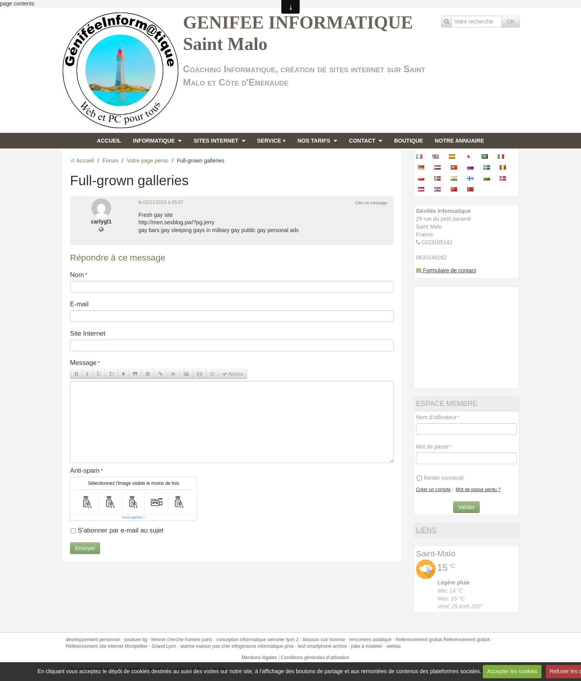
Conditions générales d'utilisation (315, 657)
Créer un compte (433, 489)
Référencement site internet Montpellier (106, 646)
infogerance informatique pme (262, 646)
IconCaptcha (132, 517)
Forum (110, 160)
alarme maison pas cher (205, 646)
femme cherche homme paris (181, 639)
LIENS (426, 530)
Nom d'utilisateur (436, 417)
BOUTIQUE (408, 141)
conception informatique (241, 639)
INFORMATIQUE (154, 141)
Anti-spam (85, 470)
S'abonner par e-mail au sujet (117, 530)
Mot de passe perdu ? (478, 489)
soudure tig (135, 639)
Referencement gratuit (419, 639)
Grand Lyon (164, 646)
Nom (77, 275)
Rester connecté (440, 478)
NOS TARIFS (314, 141)
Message (83, 362)
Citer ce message (371, 202)
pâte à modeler (366, 646)
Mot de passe (432, 446)
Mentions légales (259, 657)
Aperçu (232, 374)
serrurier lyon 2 (283, 639)
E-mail (79, 304)
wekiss (394, 646)
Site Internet (88, 333)
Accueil (85, 160)
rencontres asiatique (370, 639)
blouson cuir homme (324, 639)
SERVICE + (271, 141)
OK (511, 21)
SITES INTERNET (216, 141)
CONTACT (362, 141)
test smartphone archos (322, 646)
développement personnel (93, 639)
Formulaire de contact (446, 270)
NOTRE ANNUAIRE (459, 141)
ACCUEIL (109, 141)
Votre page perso (148, 160)
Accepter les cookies (512, 671)
